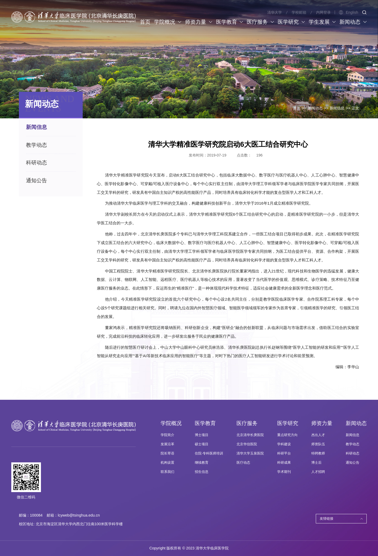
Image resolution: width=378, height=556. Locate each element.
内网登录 (323, 12)
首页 (297, 108)
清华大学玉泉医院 (250, 453)
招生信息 (201, 472)
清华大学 (274, 12)
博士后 (316, 462)
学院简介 (167, 435)
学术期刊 (284, 472)
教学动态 (352, 444)
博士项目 (201, 435)
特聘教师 (318, 453)
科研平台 (284, 453)
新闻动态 (315, 108)
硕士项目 (201, 444)
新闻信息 (337, 108)
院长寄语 (167, 453)
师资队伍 (318, 444)
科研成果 (284, 462)
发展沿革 (167, 444)
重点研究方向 (287, 435)
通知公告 (352, 462)
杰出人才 (318, 435)
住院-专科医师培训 (209, 453)
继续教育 (201, 462)
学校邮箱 (299, 12)
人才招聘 (318, 472)
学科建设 (284, 444)
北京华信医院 (247, 444)
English (348, 12)
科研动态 (352, 453)
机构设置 (167, 462)
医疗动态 (243, 462)
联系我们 (167, 472)
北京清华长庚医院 (250, 435)
